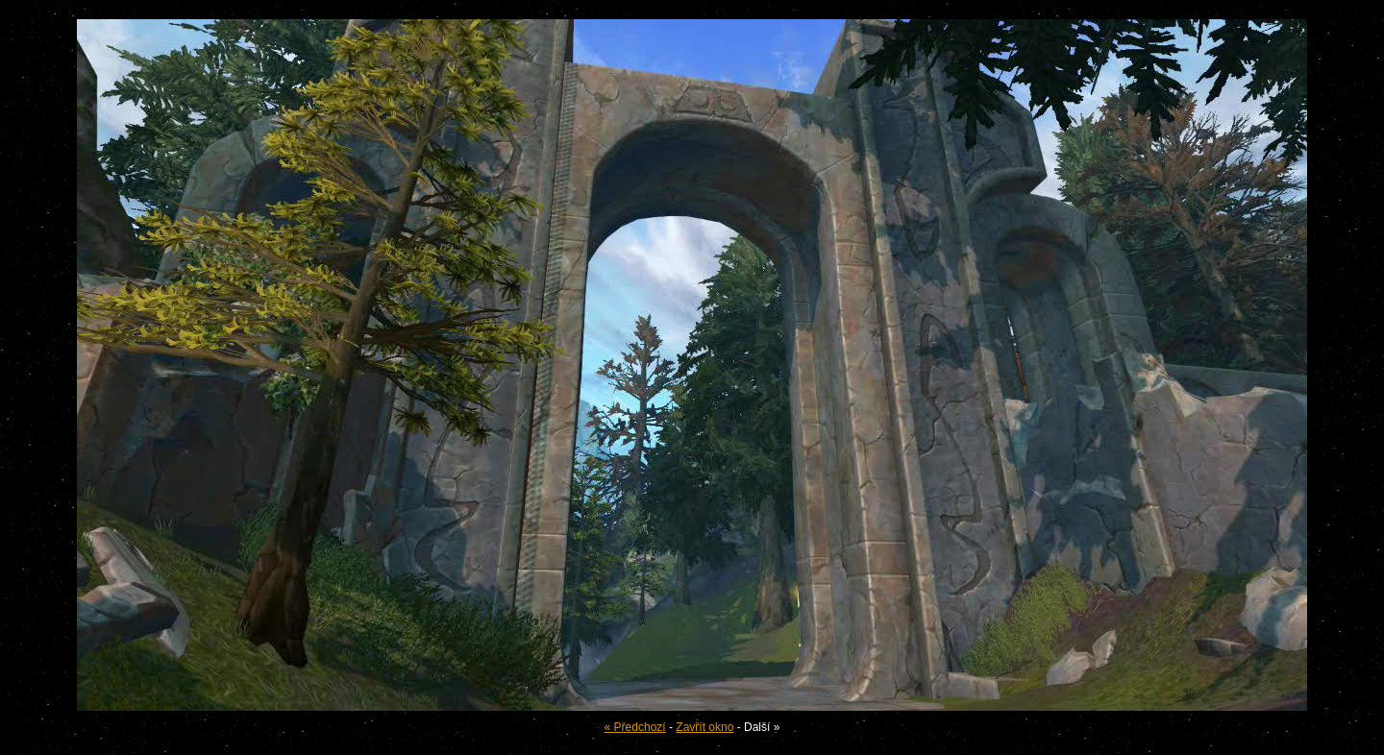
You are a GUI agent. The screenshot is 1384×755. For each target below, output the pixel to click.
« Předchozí (635, 727)
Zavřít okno (704, 727)
